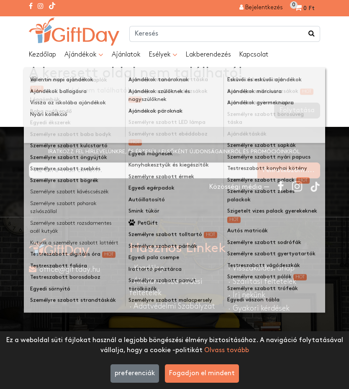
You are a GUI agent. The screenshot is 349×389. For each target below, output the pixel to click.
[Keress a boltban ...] (311, 34)
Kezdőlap (42, 55)
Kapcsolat (253, 55)
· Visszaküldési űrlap (261, 268)
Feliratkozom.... (289, 170)
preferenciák (135, 373)
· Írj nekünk (246, 295)
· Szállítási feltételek (262, 281)
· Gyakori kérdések (259, 308)
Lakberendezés (208, 55)
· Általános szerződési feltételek (165, 287)
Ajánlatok (126, 55)
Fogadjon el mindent (202, 373)
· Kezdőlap (146, 268)
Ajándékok (83, 55)
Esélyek (163, 55)
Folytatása (297, 110)
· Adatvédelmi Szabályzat (172, 306)
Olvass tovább (226, 350)
